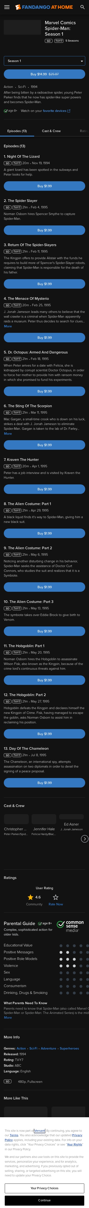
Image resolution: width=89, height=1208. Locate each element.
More (8, 315)
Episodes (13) (17, 120)
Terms (14, 1135)
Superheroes (69, 1037)
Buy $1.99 (44, 175)
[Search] (83, 7)
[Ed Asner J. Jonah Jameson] (71, 827)
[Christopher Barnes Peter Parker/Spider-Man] (16, 827)
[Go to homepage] (44, 7)
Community (34, 893)
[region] (44, 1162)
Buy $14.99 (53, 63)
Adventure (48, 1037)
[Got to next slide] (84, 827)
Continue (44, 1200)
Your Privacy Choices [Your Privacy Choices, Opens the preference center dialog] (45, 1188)
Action (21, 1037)
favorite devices (56, 99)
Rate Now (56, 893)
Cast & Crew (51, 120)
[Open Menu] (7, 7)
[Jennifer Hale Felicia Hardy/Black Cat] (43, 827)
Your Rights (74, 1144)
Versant (39, 1131)
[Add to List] (82, 36)
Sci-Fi (33, 1037)
